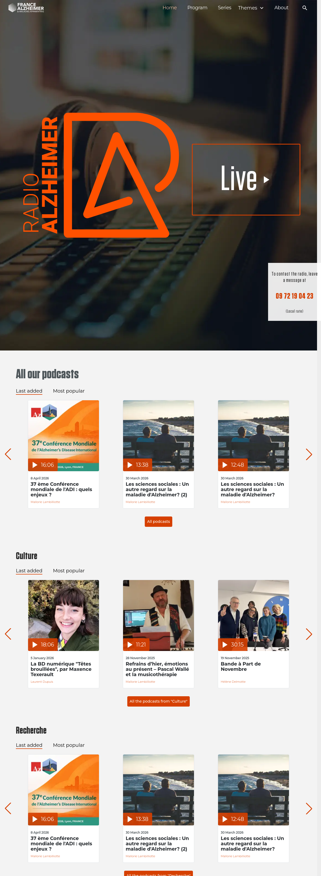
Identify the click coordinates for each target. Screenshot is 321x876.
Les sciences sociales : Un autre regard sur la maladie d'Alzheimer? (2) (159, 489)
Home (169, 8)
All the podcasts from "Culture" (158, 701)
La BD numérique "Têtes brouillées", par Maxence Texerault (61, 669)
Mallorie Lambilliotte (46, 502)
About (281, 8)
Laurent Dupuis (42, 682)
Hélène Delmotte (236, 682)
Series (224, 8)
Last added (29, 391)
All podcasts (158, 521)
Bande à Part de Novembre (244, 666)
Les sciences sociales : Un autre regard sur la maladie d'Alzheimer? (255, 489)
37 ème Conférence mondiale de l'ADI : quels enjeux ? (62, 489)
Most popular (69, 391)
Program (197, 8)
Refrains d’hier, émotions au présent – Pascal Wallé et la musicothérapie (159, 669)
